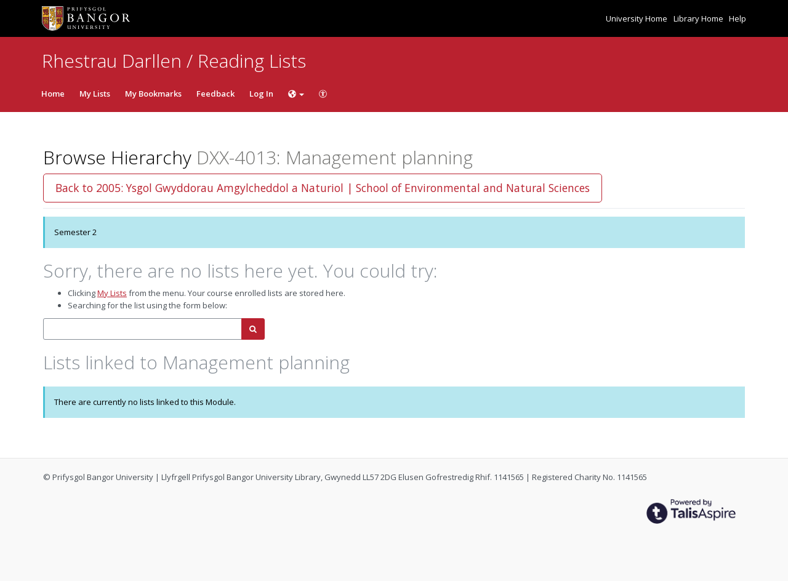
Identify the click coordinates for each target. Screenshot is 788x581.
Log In (261, 93)
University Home (637, 18)
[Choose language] (296, 93)
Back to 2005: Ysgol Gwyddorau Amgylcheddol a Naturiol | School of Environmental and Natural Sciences (322, 187)
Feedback (215, 93)
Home (53, 93)
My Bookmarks (153, 93)
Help (737, 18)
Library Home (699, 18)
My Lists (94, 93)
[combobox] (142, 329)
